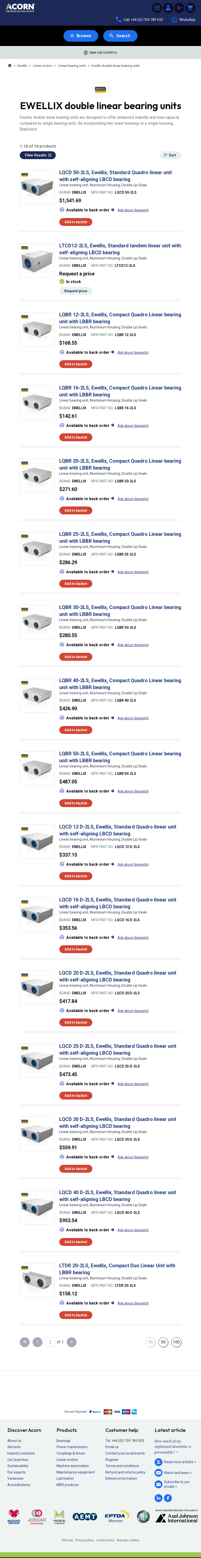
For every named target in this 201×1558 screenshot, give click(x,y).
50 (162, 1342)
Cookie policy (105, 1540)
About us (14, 1441)
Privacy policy (84, 1540)
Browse (83, 35)
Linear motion (42, 66)
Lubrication (65, 1479)
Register (112, 1460)
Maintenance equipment (76, 1472)
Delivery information (121, 1479)
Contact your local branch (125, 1454)
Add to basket (75, 222)
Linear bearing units (72, 66)
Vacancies (15, 1479)
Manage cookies (128, 1540)
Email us (112, 1447)
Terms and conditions (122, 1466)
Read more (28, 129)
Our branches (17, 1460)
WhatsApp (183, 20)
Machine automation (73, 1466)
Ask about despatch (133, 210)
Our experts (16, 1472)
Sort (172, 155)
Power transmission (72, 1447)
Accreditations (18, 1485)
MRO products (68, 1485)
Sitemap (67, 1540)
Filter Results (36, 155)
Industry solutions (21, 1454)
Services (14, 1447)
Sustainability (17, 1466)
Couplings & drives (71, 1454)
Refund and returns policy (125, 1472)
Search (123, 35)
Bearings (63, 1441)
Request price (75, 291)
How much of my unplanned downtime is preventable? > (173, 1447)
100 (176, 1342)
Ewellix (22, 66)
